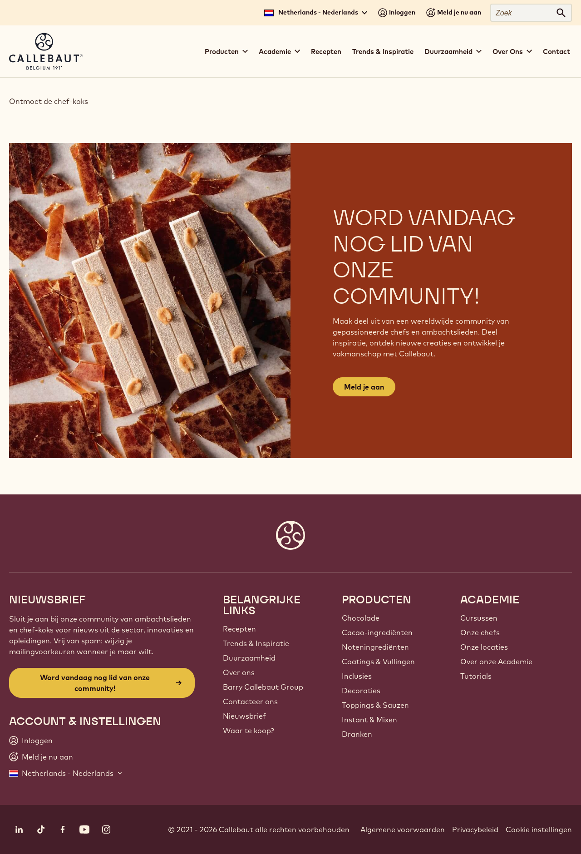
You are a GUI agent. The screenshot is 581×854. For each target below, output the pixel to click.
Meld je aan (364, 386)
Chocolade (360, 617)
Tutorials (476, 676)
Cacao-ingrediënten (377, 632)
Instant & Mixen (369, 719)
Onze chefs (480, 632)
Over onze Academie (496, 661)
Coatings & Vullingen (378, 661)
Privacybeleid (475, 829)
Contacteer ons (250, 701)
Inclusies (357, 676)
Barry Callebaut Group (263, 686)
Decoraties (361, 690)
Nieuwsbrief (244, 716)
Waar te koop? (248, 730)
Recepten (326, 51)
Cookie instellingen (539, 829)
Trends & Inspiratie (383, 51)
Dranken (357, 734)
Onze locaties (484, 647)
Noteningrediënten (375, 647)
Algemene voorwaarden (402, 829)
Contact (556, 51)
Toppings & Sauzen (375, 705)
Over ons (239, 672)
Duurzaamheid (249, 657)
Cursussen (478, 617)
